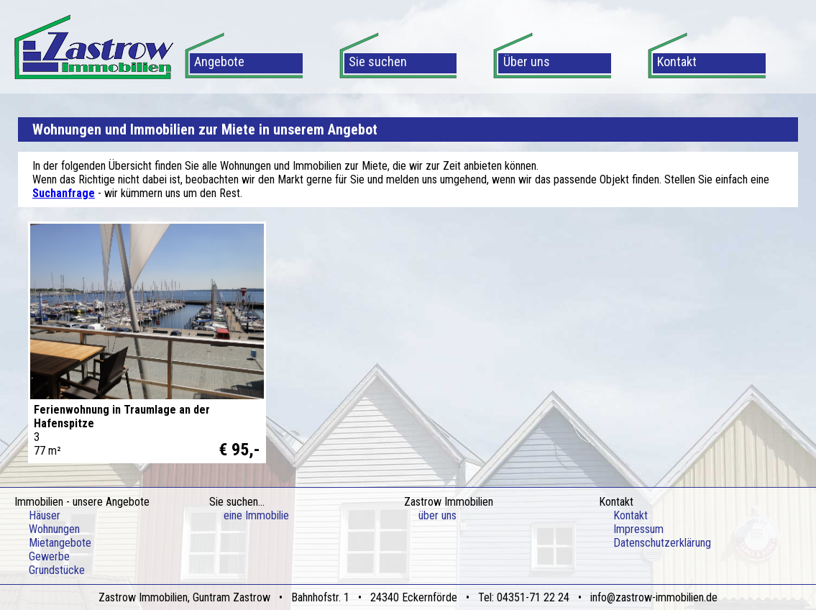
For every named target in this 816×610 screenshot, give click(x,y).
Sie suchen (378, 61)
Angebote (219, 61)
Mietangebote (60, 543)
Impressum (638, 529)
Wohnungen (54, 529)
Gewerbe (49, 556)
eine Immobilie (256, 515)
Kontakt (677, 61)
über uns (437, 515)
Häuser (44, 515)
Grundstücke (57, 570)
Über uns (526, 61)
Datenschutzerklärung (662, 543)
